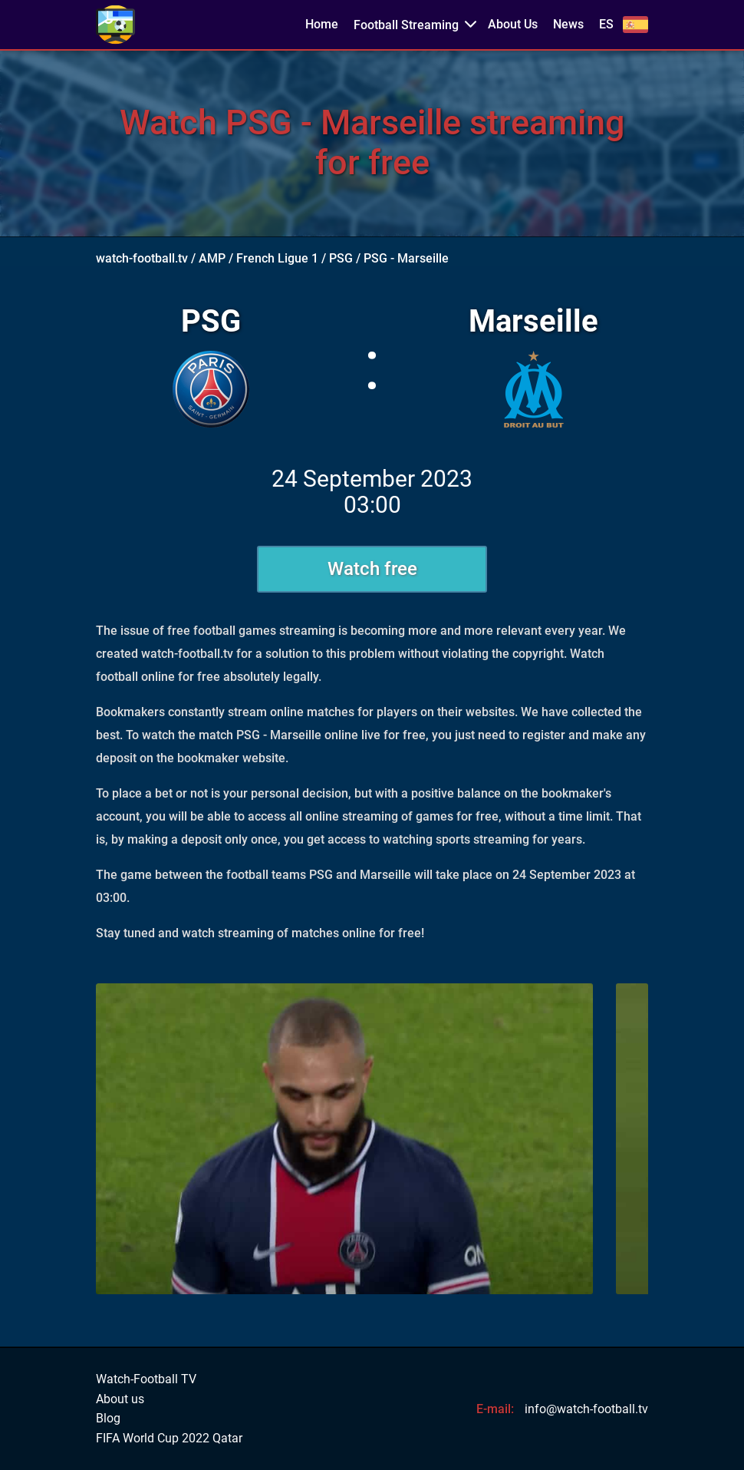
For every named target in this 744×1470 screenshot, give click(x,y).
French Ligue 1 (277, 258)
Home (321, 24)
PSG (341, 258)
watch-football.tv (142, 258)
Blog (108, 1418)
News (568, 24)
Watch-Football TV (146, 1379)
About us (120, 1399)
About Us (513, 24)
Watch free (372, 569)
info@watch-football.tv (586, 1409)
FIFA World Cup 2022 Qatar (169, 1438)
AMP (212, 258)
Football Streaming (406, 24)
